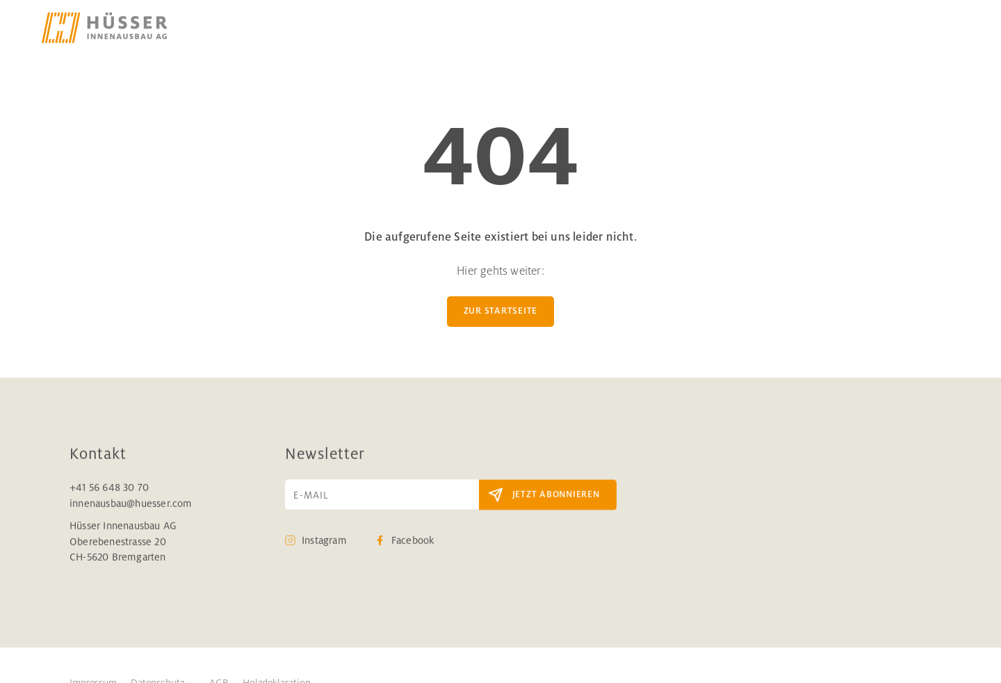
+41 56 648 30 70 (109, 487)
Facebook (412, 540)
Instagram (324, 540)
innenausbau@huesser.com (131, 503)
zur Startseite (501, 310)
